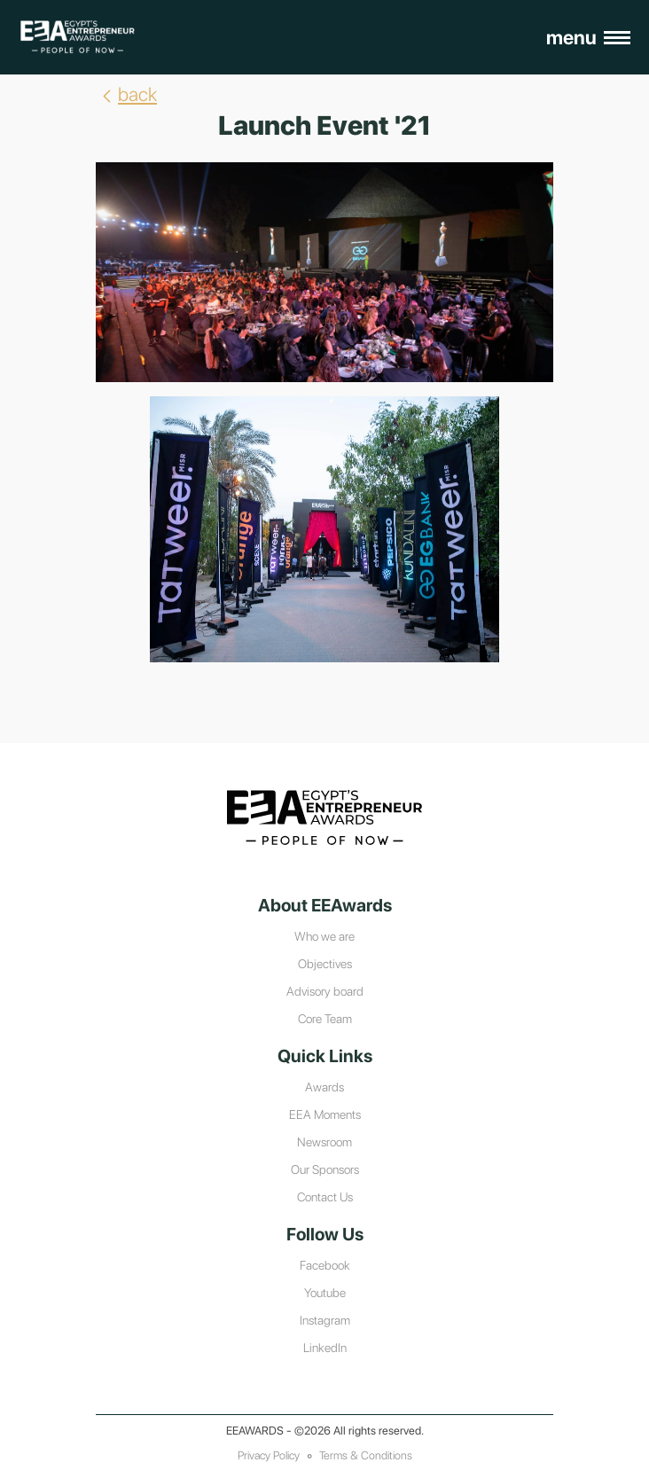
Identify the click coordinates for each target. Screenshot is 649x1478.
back (126, 94)
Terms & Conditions (365, 1455)
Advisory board (325, 991)
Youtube (325, 1293)
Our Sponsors (325, 1169)
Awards (324, 1087)
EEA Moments (325, 1114)
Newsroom (324, 1142)
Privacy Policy (269, 1455)
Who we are (324, 936)
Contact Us (325, 1197)
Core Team (325, 1019)
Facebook (325, 1265)
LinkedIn (325, 1348)
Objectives (325, 964)
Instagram (325, 1320)
